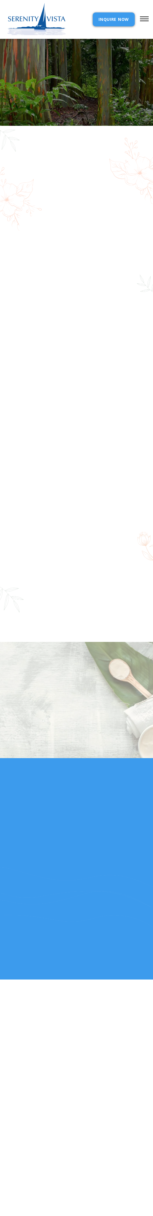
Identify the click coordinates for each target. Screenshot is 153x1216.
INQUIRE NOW (114, 19)
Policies (87, 1167)
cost (9, 1159)
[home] (35, 19)
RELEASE (12, 1181)
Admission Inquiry (98, 1159)
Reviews (86, 1174)
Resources (16, 1174)
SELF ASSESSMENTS (97, 1181)
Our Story (16, 1167)
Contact (87, 1153)
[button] (142, 19)
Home (10, 1153)
